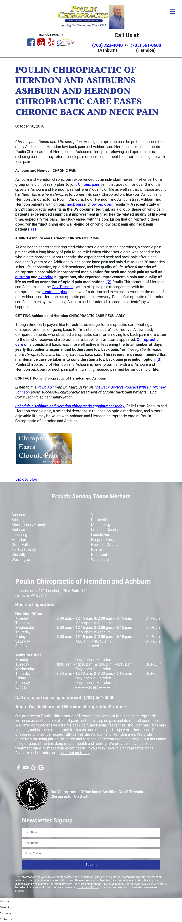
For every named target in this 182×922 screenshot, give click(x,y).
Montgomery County (28, 524)
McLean (18, 529)
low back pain (102, 204)
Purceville (99, 519)
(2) (108, 282)
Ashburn (18, 514)
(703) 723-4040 (107, 45)
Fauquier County (104, 544)
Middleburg (100, 524)
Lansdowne (100, 534)
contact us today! (75, 752)
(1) (33, 229)
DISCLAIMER (109, 883)
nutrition (22, 277)
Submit (91, 865)
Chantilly (18, 554)
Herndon (18, 539)
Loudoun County (104, 529)
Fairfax (97, 549)
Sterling (17, 519)
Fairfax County (23, 549)
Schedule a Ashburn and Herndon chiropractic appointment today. (70, 406)
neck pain (75, 204)
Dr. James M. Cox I (88, 887)
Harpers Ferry (102, 539)
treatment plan (54, 292)
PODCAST (45, 387)
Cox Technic (62, 287)
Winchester (100, 559)
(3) (159, 359)
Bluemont (99, 554)
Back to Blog (26, 479)
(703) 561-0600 (146, 45)
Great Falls (20, 544)
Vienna (96, 514)
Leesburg (19, 534)
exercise (45, 277)
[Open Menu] (172, 12)
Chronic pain (88, 184)
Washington (21, 559)
